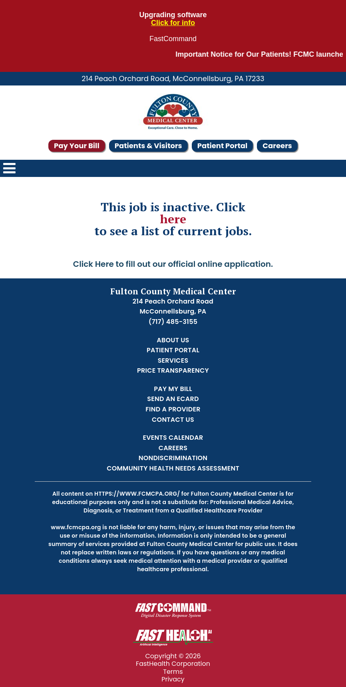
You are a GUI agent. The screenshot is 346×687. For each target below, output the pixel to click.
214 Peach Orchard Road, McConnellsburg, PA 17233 (173, 78)
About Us (173, 340)
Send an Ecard (173, 398)
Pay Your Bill (76, 146)
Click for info (173, 23)
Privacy (173, 679)
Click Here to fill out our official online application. (173, 264)
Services (173, 360)
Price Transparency (173, 370)
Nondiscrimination (173, 458)
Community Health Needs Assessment (173, 468)
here (173, 219)
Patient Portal (222, 146)
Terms (173, 671)
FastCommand (173, 39)
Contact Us (173, 419)
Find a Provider (172, 409)
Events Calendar (173, 437)
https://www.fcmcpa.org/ (137, 494)
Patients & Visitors (148, 146)
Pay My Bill (173, 388)
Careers (277, 146)
